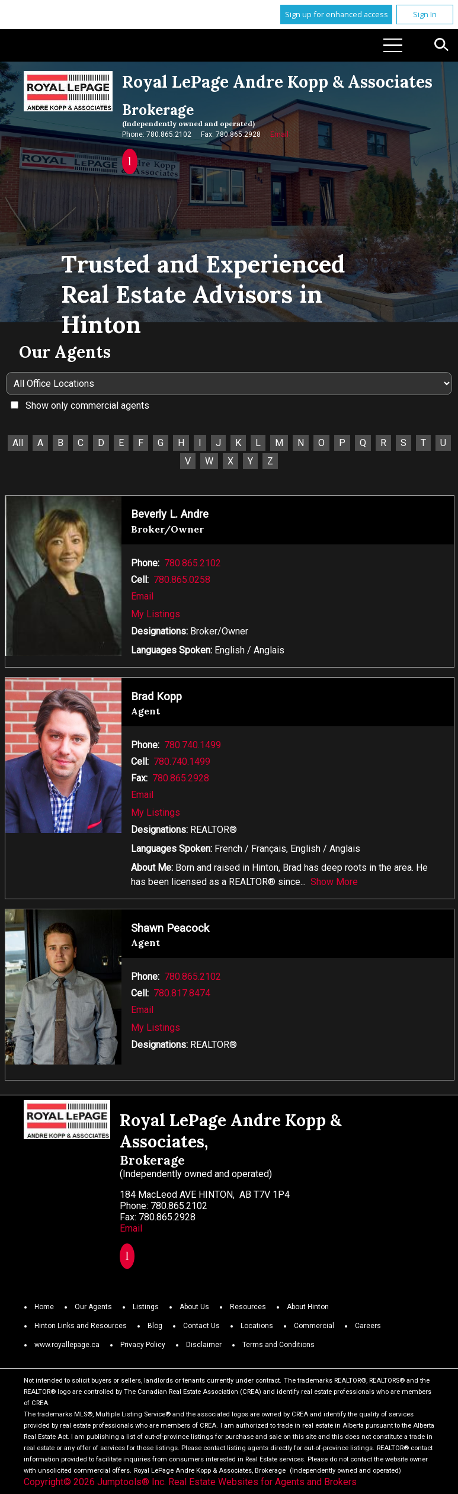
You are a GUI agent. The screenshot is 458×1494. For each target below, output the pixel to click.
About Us (194, 1307)
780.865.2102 (192, 563)
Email (279, 134)
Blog (155, 1326)
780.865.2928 (180, 778)
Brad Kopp (156, 696)
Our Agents (93, 1307)
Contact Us (201, 1326)
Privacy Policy (142, 1345)
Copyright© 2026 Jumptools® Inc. (95, 1481)
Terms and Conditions (278, 1345)
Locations (257, 1326)
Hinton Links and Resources (80, 1326)
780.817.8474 (181, 993)
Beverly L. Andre (170, 514)
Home (44, 1307)
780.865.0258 (181, 579)
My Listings (155, 614)
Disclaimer (204, 1345)
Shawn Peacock (170, 928)
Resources (248, 1307)
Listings (146, 1307)
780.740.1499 (192, 745)
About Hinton (308, 1307)
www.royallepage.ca (67, 1345)
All (17, 442)
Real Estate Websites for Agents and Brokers (262, 1481)
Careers (368, 1326)
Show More (334, 881)
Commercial (314, 1326)
